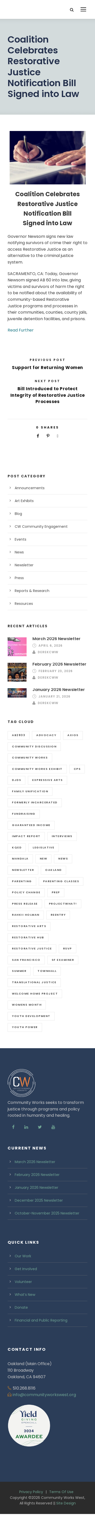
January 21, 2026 (54, 696)
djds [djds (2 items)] (16, 780)
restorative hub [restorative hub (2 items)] (28, 937)
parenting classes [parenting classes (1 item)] (61, 881)
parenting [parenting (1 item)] (22, 881)
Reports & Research (32, 590)
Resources (24, 603)
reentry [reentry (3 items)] (58, 915)
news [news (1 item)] (63, 859)
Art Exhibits (24, 500)
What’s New (25, 1294)
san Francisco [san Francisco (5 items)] (26, 960)
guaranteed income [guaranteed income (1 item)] (31, 825)
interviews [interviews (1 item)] (62, 836)
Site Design (66, 1503)
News (19, 552)
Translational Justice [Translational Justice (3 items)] (34, 982)
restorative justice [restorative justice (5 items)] (32, 948)
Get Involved (26, 1268)
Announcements (30, 487)
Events (20, 539)
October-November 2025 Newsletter (47, 1213)
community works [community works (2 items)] (30, 757)
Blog (18, 513)
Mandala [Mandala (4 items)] (20, 859)
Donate (21, 1307)
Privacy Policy (31, 1491)
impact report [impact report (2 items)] (26, 836)
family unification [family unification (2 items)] (30, 791)
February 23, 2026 (56, 671)
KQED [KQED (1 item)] (17, 847)
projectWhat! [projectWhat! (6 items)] (63, 904)
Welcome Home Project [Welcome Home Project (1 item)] (35, 994)
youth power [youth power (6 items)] (25, 1027)
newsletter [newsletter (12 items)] (23, 870)
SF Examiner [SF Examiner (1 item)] (63, 960)
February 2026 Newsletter (59, 664)
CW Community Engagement (41, 526)
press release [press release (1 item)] (25, 904)
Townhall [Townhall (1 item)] (46, 971)
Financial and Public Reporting (41, 1320)
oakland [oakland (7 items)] (53, 870)
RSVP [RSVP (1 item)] (67, 948)
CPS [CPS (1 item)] (77, 769)
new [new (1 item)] (43, 859)
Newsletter (24, 565)
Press (19, 577)
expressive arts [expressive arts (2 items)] (47, 780)
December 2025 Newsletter (39, 1200)
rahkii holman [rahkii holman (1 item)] (26, 915)
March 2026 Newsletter (56, 639)
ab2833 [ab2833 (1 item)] (18, 735)
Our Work (23, 1256)
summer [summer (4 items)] (19, 971)
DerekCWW (48, 652)
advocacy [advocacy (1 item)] (46, 735)
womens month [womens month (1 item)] (27, 1005)
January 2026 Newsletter (58, 690)
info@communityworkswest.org (44, 1395)
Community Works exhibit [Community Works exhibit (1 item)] (37, 769)
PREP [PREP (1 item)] (56, 892)
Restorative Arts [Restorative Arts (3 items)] (29, 926)
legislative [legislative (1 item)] (43, 847)
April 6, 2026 (51, 645)
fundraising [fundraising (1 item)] (23, 814)
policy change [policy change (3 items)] (26, 892)
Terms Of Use (61, 1491)
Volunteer (23, 1281)
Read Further (21, 330)
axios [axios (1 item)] (73, 735)
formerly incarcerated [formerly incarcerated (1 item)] (35, 802)
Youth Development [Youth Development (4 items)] (31, 1016)
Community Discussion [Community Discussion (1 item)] (34, 746)
